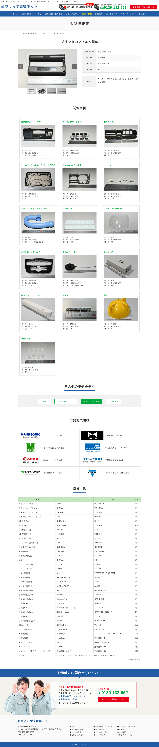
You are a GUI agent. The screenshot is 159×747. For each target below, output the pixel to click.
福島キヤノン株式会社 (41, 460)
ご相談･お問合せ (77, 735)
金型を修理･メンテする (31, 14)
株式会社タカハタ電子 (41, 472)
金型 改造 (114, 401)
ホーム (15, 14)
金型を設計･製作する (53, 14)
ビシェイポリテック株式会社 (105, 472)
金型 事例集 (87, 14)
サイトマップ (100, 735)
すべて (45, 401)
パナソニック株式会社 (41, 435)
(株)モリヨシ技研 (80, 744)
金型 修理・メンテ (67, 401)
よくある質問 (111, 14)
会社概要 (142, 14)
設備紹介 (99, 14)
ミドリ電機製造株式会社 (42, 447)
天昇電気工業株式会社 (102, 460)
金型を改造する (72, 14)
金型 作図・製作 (40, 33)
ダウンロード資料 (128, 14)
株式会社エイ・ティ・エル (104, 447)
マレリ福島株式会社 (101, 435)
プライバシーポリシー (127, 735)
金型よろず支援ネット (19, 6)
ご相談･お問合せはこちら (143, 7)
